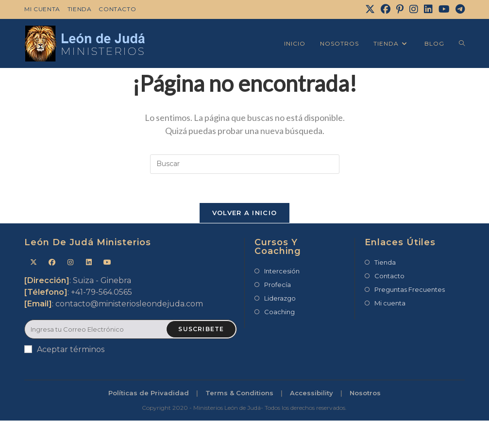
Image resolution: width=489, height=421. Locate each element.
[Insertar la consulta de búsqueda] (244, 164)
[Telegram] (459, 9)
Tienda (79, 9)
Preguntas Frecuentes (409, 290)
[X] (370, 9)
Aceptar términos (64, 349)
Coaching (279, 312)
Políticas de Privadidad (148, 393)
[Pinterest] (399, 9)
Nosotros (365, 393)
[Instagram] (413, 9)
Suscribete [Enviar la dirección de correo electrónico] (201, 329)
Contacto (117, 9)
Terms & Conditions (239, 393)
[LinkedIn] (428, 9)
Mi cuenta (42, 9)
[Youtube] (107, 263)
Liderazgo (280, 299)
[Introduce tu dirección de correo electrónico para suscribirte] (130, 329)
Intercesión (282, 271)
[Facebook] (385, 9)
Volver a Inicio (244, 213)
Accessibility (311, 393)
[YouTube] (444, 9)
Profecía (277, 285)
